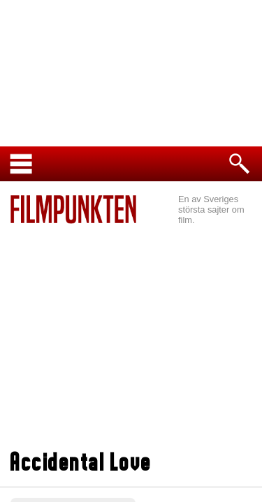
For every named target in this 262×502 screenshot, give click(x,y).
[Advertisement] (131, 338)
